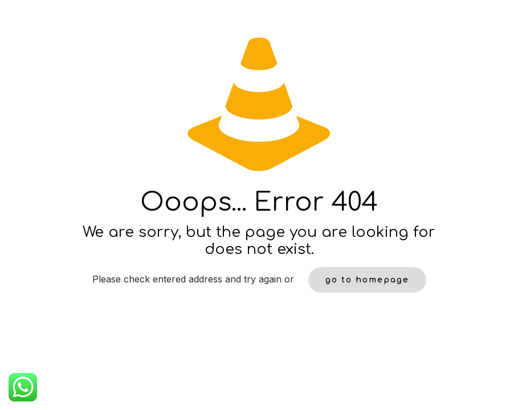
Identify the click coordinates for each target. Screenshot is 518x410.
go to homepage (367, 280)
